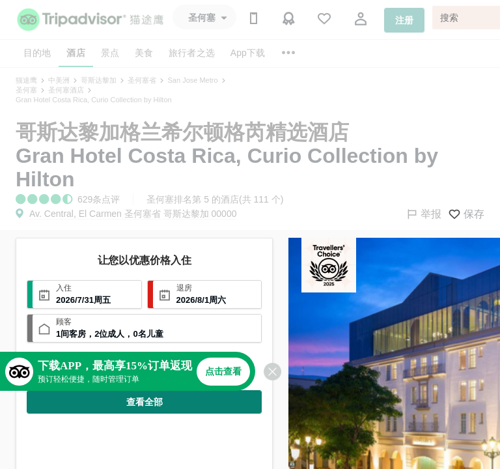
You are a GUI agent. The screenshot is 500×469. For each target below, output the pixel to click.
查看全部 (144, 402)
